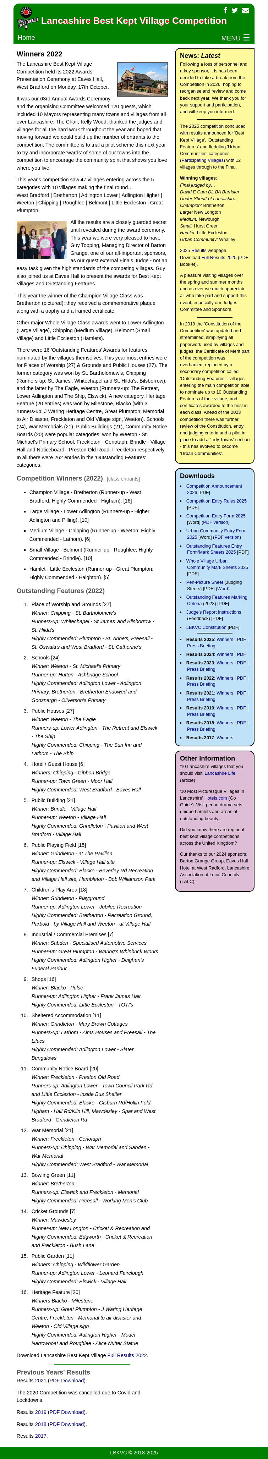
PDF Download (67, 1380)
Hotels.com (215, 798)
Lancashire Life (219, 773)
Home (26, 37)
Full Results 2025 (218, 257)
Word (222, 588)
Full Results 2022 (127, 1355)
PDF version (215, 522)
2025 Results (193, 250)
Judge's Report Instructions (213, 612)
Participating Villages (202, 160)
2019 (41, 1412)
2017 (41, 1436)
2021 (41, 1380)
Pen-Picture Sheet (204, 582)
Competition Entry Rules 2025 (216, 501)
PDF (241, 639)
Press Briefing (201, 645)
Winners (225, 639)
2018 (41, 1424)
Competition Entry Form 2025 (216, 516)
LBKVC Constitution (206, 627)
